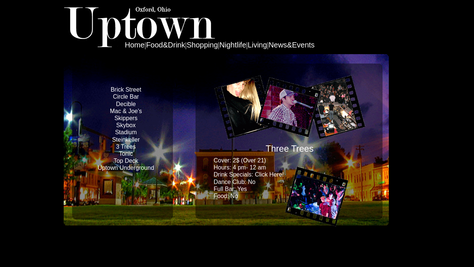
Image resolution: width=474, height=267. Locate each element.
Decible (126, 104)
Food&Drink (165, 45)
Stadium (126, 132)
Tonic (126, 154)
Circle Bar (126, 96)
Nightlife (233, 45)
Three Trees (289, 149)
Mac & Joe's (126, 111)
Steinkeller (126, 139)
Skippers (125, 118)
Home (134, 45)
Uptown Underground (126, 168)
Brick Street (126, 89)
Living (257, 45)
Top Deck (126, 161)
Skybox (126, 125)
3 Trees (126, 147)
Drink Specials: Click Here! (249, 174)
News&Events (291, 45)
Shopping (202, 45)
